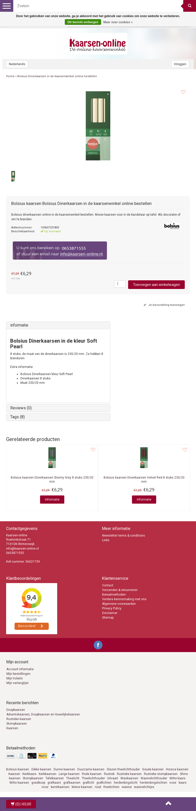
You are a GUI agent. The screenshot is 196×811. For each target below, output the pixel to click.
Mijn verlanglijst (17, 683)
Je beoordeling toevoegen (164, 305)
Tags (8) (17, 416)
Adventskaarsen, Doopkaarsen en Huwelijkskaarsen (43, 714)
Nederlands (17, 64)
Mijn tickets (14, 678)
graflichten (104, 782)
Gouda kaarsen (153, 769)
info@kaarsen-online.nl (22, 548)
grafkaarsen (71, 782)
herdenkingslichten (153, 782)
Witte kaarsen (19, 782)
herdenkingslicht (126, 782)
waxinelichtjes (144, 787)
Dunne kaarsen (64, 769)
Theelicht (72, 778)
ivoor (172, 782)
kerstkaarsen (60, 787)
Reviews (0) (21, 407)
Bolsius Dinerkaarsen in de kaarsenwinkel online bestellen (57, 76)
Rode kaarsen (92, 774)
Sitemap (108, 617)
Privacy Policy (111, 608)
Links (105, 540)
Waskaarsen (129, 778)
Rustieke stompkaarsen (161, 774)
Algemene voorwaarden (119, 604)
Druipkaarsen (15, 710)
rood (98, 787)
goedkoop (38, 782)
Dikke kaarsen (41, 769)
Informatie (52, 499)
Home (10, 76)
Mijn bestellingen (18, 674)
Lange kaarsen (69, 774)
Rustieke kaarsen (18, 719)
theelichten (111, 787)
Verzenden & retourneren (120, 590)
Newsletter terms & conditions (123, 535)
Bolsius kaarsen (17, 769)
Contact (107, 585)
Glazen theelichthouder (123, 769)
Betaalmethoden (114, 594)
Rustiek (109, 774)
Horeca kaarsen (177, 769)
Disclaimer (109, 613)
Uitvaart (112, 778)
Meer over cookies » (118, 22)
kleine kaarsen (82, 787)
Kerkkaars (29, 774)
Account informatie (20, 669)
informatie (19, 325)
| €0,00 (21, 804)
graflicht (88, 782)
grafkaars (54, 782)
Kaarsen (12, 728)
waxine (127, 787)
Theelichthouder (93, 778)
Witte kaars (177, 778)
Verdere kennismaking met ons (124, 599)
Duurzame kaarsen (90, 769)
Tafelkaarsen (54, 778)
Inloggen (180, 64)
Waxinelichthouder (154, 778)
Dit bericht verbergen (83, 22)
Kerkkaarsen (47, 774)
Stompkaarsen (16, 723)
